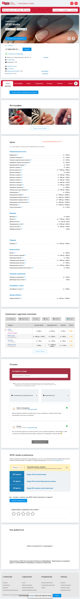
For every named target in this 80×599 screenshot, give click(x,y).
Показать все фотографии (40, 128)
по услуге (57, 10)
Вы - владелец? (9, 45)
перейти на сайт (12, 66)
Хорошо (57, 595)
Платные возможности (47, 582)
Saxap (9, 329)
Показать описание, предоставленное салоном (24, 92)
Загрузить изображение (28, 587)
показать (27, 49)
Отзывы (26, 10)
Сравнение (39, 83)
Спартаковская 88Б (32, 409)
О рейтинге (5, 587)
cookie (32, 595)
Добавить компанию (27, 585)
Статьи (23, 582)
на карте (45, 57)
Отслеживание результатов (48, 585)
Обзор (8, 83)
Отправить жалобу (65, 587)
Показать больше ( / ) (40, 442)
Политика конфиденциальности (10, 590)
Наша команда (6, 585)
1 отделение (10, 60)
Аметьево (10, 73)
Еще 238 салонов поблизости (15, 38)
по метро (73, 10)
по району (65, 10)
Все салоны (9, 10)
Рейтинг (60, 83)
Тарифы (43, 587)
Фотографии (18, 83)
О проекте (5, 582)
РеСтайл (10, 340)
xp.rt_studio (10, 68)
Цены (19, 10)
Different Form (12, 344)
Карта (70, 83)
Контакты (63, 582)
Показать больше (40, 351)
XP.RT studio (11, 336)
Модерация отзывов (66, 590)
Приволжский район (13, 71)
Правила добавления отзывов (29, 590)
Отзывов (20, 29)
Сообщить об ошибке (66, 585)
